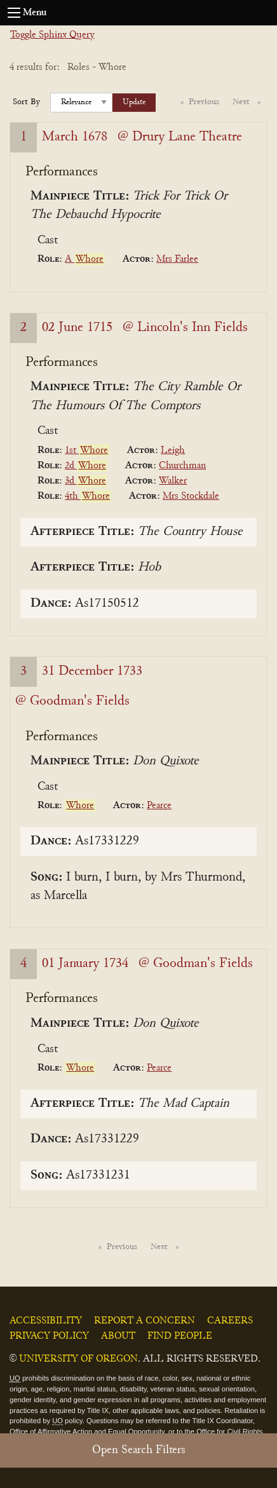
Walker (173, 481)
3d (86, 481)
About (118, 1336)
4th (88, 496)
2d (86, 465)
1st (87, 450)
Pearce (159, 806)
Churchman (182, 466)
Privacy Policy (49, 1336)
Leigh (173, 450)
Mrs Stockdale (191, 496)
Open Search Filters (139, 1450)
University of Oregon (78, 1359)
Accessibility (46, 1321)
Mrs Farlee (177, 259)
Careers (230, 1321)
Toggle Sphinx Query (52, 35)
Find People (179, 1336)
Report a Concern (144, 1321)
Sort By (26, 102)
